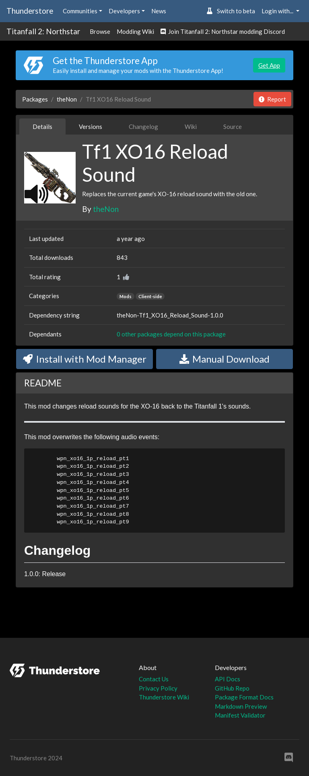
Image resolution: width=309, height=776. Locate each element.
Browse (100, 31)
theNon (67, 99)
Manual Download (224, 359)
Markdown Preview (241, 706)
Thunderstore (29, 10)
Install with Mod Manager (84, 359)
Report (272, 99)
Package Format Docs (244, 697)
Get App (269, 65)
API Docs (227, 679)
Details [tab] (42, 126)
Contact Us (154, 679)
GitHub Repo (232, 688)
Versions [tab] (90, 126)
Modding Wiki (135, 31)
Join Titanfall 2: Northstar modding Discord (223, 31)
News (158, 11)
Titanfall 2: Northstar (43, 31)
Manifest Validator (240, 715)
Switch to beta (230, 11)
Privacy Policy (158, 688)
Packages (35, 99)
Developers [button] (124, 11)
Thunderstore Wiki (164, 697)
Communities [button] (80, 11)
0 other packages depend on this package (171, 334)
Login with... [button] (278, 11)
